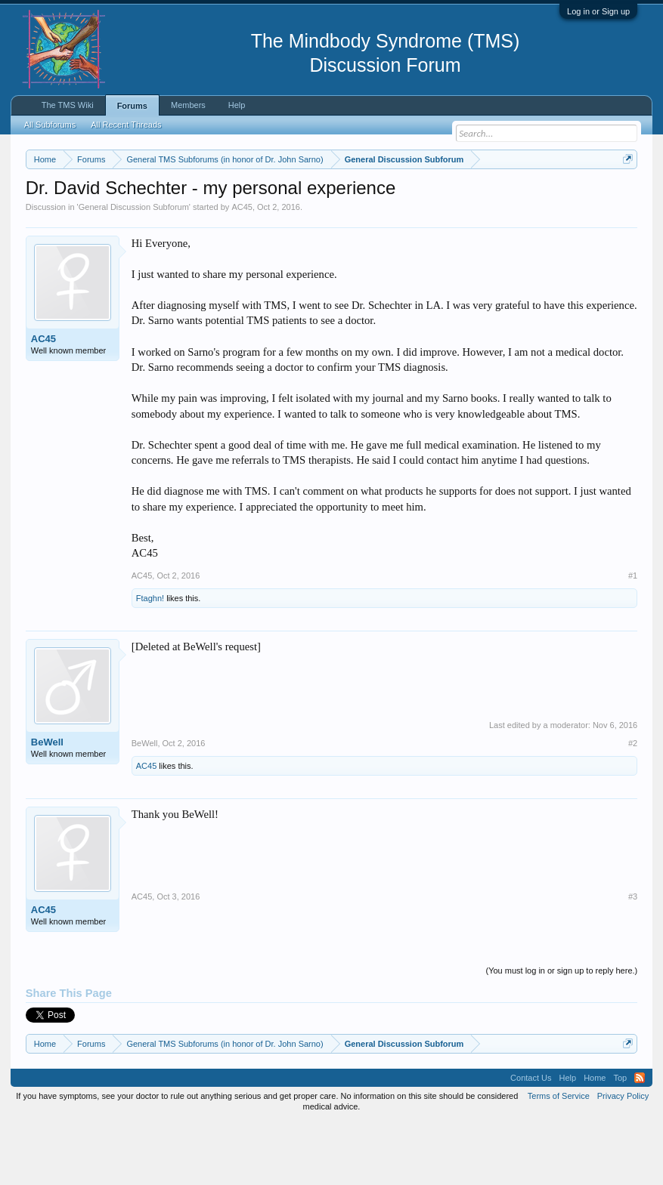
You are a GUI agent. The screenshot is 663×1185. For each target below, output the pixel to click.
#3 (632, 959)
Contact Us (530, 1139)
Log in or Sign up (598, 11)
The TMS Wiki (68, 105)
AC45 (241, 268)
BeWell (47, 804)
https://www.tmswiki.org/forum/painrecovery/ (164, 212)
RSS (639, 1139)
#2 (632, 805)
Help (237, 105)
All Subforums (50, 124)
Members (188, 105)
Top (620, 1139)
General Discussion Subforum (134, 268)
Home (595, 1139)
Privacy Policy (623, 1157)
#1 (632, 637)
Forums (132, 105)
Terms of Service (559, 1157)
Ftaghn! (150, 660)
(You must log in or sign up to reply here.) (561, 1033)
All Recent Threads (126, 124)
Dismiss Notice (624, 194)
